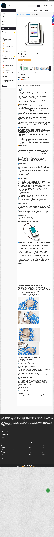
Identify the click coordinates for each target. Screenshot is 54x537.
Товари (41, 10)
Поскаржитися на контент (24, 466)
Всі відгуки (4, 85)
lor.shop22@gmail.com (5, 459)
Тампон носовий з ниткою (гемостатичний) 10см (7, 40)
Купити (24, 60)
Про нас (3, 21)
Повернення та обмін (5, 434)
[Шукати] (38, 6)
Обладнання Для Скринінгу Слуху (25, 14)
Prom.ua (32, 465)
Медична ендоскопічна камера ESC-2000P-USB (8, 81)
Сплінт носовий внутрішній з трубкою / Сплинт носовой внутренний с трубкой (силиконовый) (8, 37)
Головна (35, 10)
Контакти (46, 10)
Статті (3, 24)
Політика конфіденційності (33, 466)
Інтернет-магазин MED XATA (7, 16)
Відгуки (3, 18)
